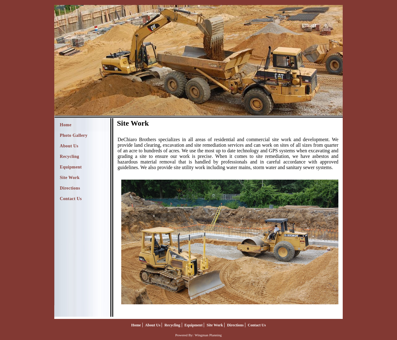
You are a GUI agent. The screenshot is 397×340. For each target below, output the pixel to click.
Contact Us (71, 198)
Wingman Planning (208, 335)
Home (66, 125)
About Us (69, 146)
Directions (70, 188)
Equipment (71, 167)
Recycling (69, 156)
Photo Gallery (73, 135)
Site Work (70, 177)
